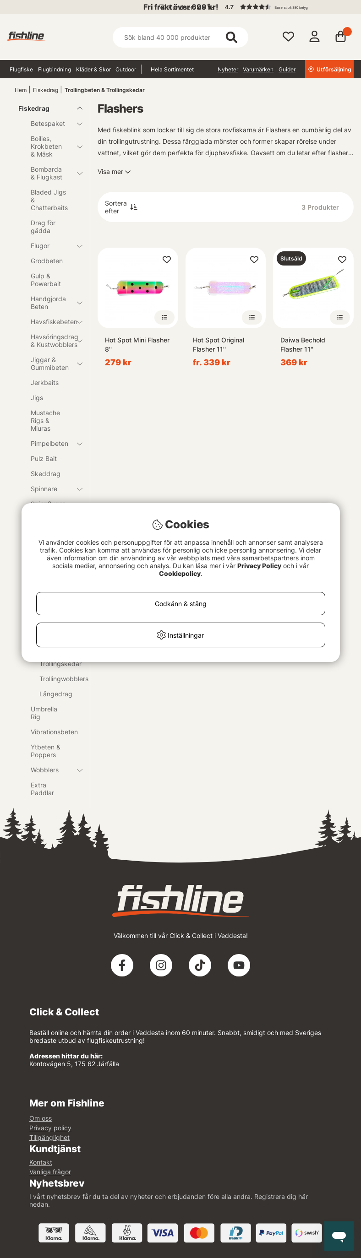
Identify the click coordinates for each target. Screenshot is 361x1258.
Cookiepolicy (180, 573)
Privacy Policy (259, 565)
